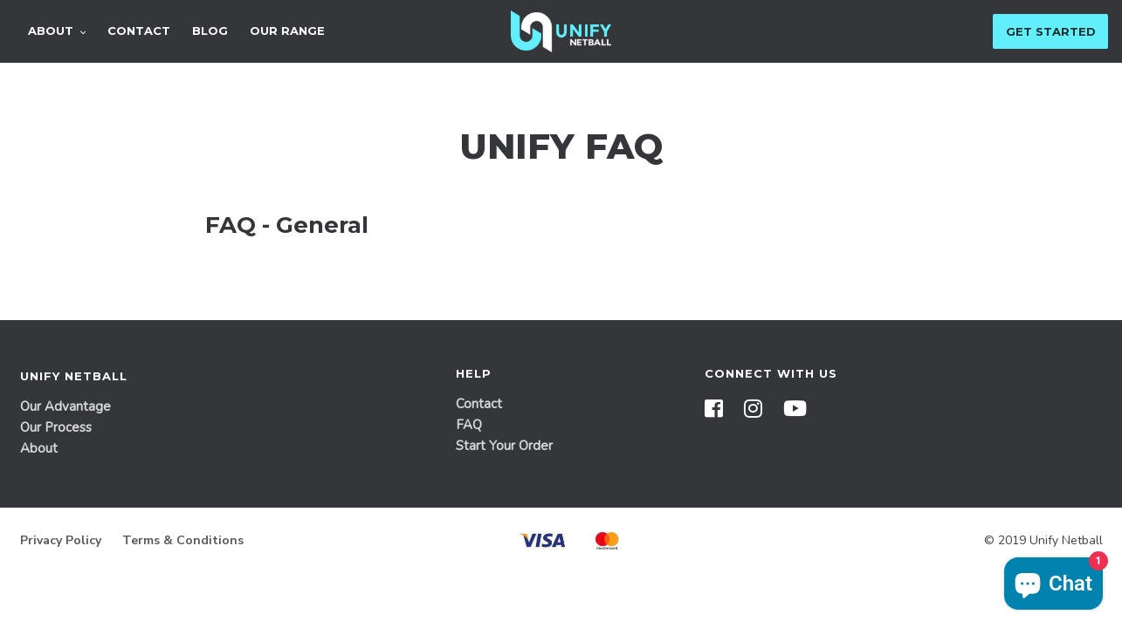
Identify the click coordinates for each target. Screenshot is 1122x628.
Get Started (1051, 31)
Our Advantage (65, 406)
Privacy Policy (60, 540)
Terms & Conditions (183, 540)
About (39, 448)
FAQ (469, 424)
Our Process (56, 427)
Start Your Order (504, 445)
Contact (479, 404)
